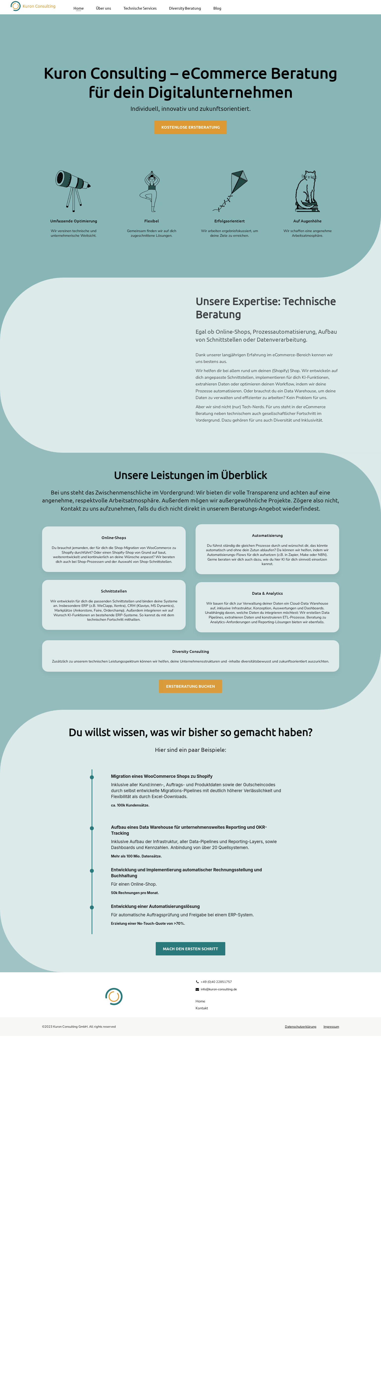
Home (79, 6)
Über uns (103, 6)
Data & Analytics (267, 956)
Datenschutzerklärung (300, 1390)
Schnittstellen (114, 954)
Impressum (331, 1390)
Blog (217, 6)
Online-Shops (114, 900)
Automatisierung (267, 898)
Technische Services (140, 6)
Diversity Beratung (185, 6)
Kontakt (202, 1371)
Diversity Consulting (190, 1014)
